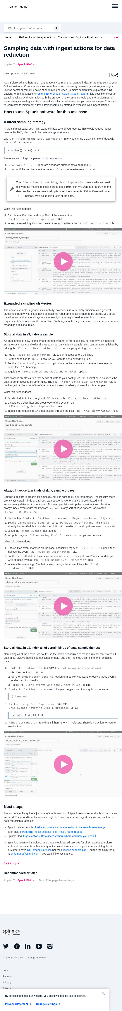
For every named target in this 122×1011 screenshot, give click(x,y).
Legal (6, 970)
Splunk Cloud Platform (75, 93)
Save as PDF (111, 75)
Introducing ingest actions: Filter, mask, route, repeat (51, 831)
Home (8, 37)
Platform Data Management (35, 37)
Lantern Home (18, 6)
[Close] (104, 993)
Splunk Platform (27, 64)
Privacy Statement (16, 1003)
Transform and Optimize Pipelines (78, 37)
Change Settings (46, 1003)
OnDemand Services (39, 849)
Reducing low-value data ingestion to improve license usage (70, 827)
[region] (54, 1000)
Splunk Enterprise (47, 93)
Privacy (7, 982)
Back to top (10, 863)
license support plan (74, 849)
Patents (7, 976)
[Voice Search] (56, 28)
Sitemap (7, 988)
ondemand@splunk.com (25, 853)
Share (116, 75)
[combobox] (32, 28)
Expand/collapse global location (116, 36)
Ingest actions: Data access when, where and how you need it (59, 836)
